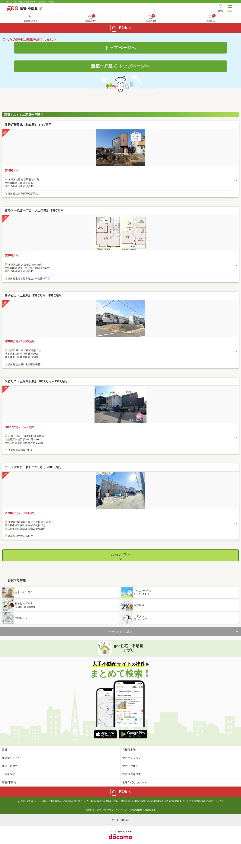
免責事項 (89, 809)
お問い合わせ (136, 809)
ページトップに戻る (120, 631)
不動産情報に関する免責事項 (147, 801)
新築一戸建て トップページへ (120, 65)
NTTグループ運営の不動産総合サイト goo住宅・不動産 (30, 2)
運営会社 (149, 809)
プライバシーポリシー (107, 809)
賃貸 (4, 749)
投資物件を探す (131, 774)
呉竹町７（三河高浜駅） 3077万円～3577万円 (36, 381)
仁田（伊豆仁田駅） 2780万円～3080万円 (33, 467)
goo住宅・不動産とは (27, 801)
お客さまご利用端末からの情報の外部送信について (64, 801)
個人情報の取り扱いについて (177, 801)
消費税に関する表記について (207, 801)
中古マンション (131, 757)
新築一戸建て (10, 766)
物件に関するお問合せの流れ (104, 801)
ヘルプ (123, 809)
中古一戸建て (130, 766)
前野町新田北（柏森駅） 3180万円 (28, 125)
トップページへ (120, 47)
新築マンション (11, 757)
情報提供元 (126, 801)
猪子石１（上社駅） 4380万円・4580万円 (33, 295)
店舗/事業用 (9, 782)
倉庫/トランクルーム (134, 782)
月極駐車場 (129, 749)
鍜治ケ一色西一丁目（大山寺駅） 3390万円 (34, 210)
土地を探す (8, 774)
